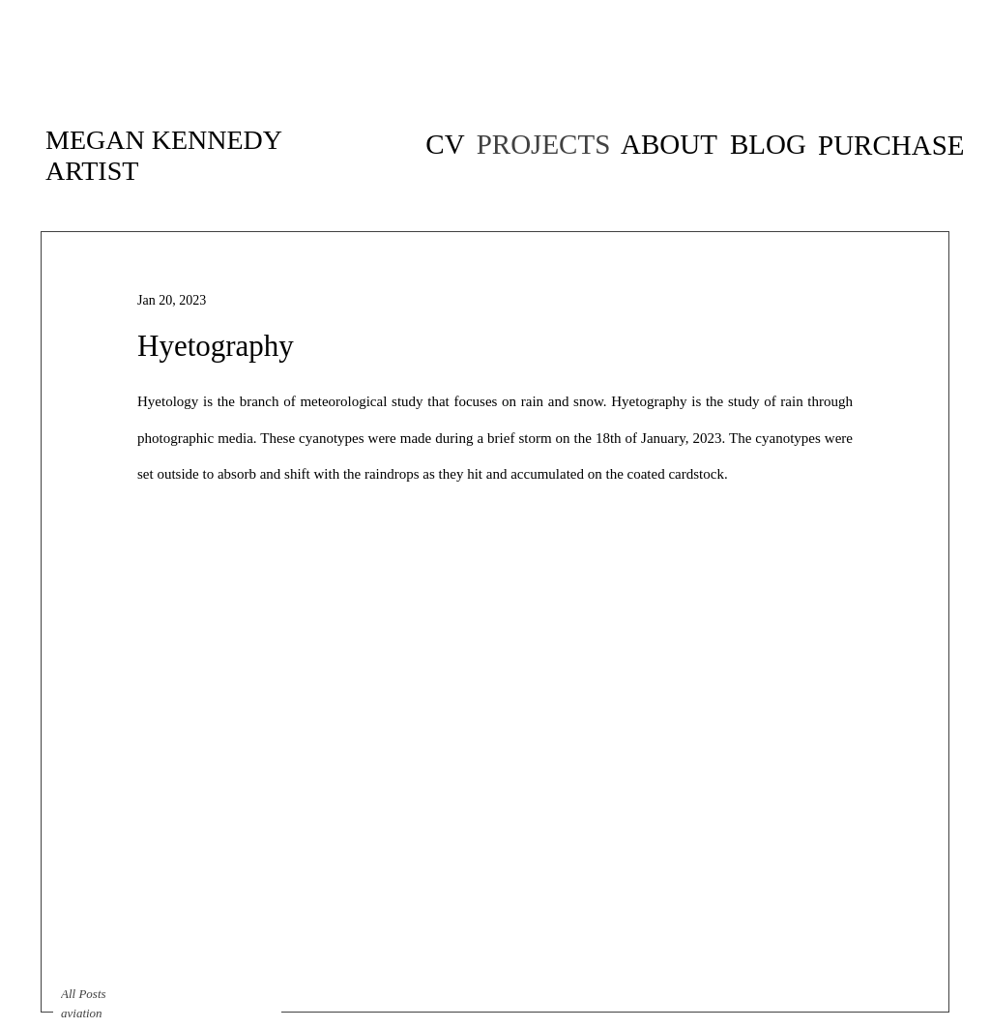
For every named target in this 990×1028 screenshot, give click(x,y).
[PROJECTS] (543, 144)
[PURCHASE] (891, 145)
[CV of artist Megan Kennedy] (445, 144)
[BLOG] (768, 144)
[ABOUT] (669, 144)
